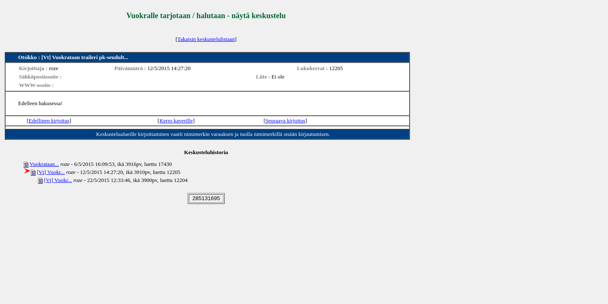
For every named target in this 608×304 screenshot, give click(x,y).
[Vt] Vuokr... (51, 172)
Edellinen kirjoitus (49, 120)
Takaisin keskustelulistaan (206, 39)
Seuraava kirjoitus (285, 120)
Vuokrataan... (44, 164)
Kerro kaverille (176, 120)
